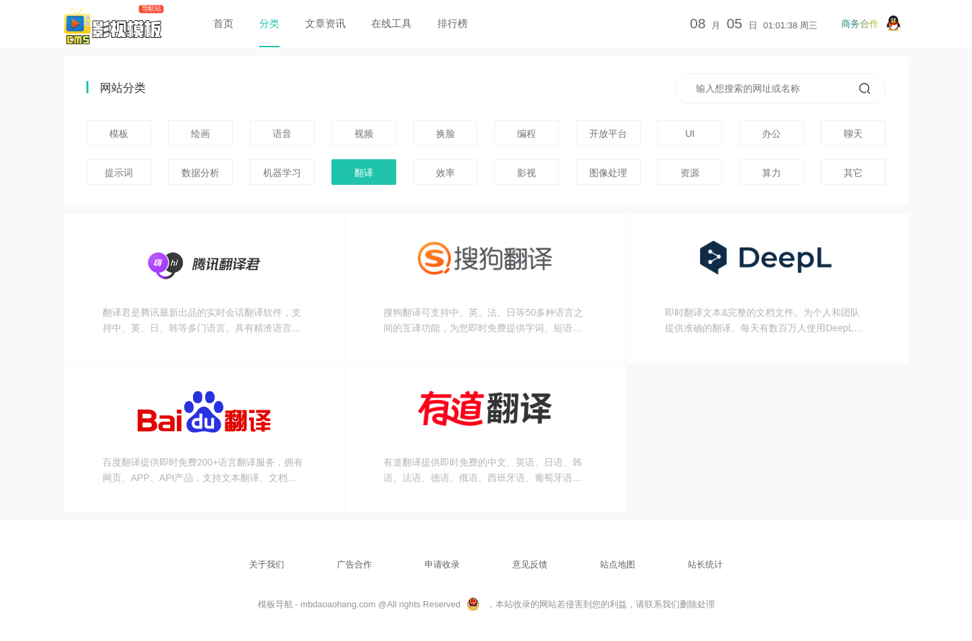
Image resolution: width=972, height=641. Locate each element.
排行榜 (452, 23)
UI (690, 133)
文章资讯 (325, 23)
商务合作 (871, 23)
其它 (853, 172)
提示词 (119, 172)
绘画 (200, 133)
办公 (771, 133)
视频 (363, 133)
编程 (526, 133)
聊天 (853, 133)
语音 (282, 133)
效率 (445, 172)
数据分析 (200, 172)
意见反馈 (529, 564)
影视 (526, 172)
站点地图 (617, 564)
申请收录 (442, 564)
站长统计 (705, 564)
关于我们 (266, 564)
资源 (689, 172)
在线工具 (391, 23)
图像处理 (608, 172)
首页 (223, 23)
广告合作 (354, 564)
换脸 (445, 133)
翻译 (363, 172)
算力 (771, 172)
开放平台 (608, 133)
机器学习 (282, 172)
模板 (118, 133)
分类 (269, 23)
